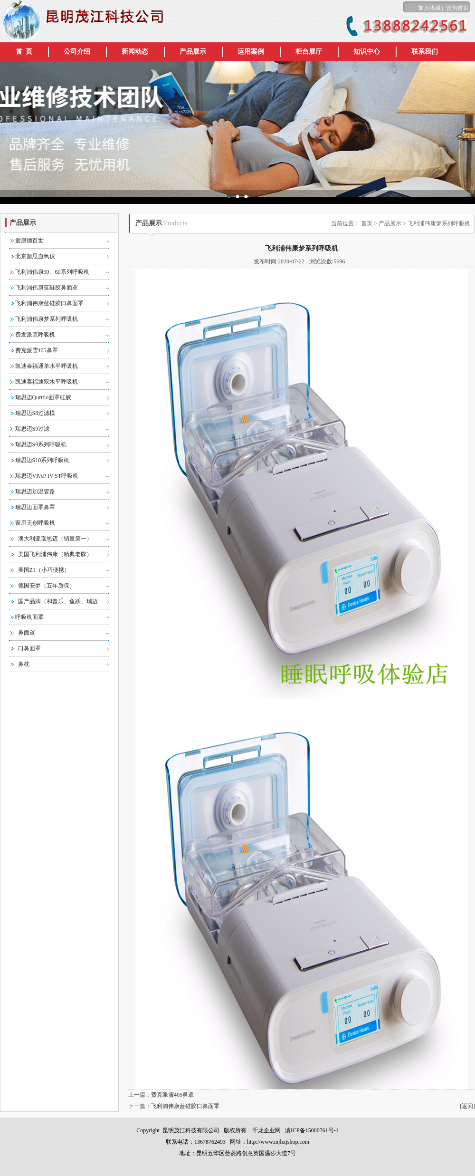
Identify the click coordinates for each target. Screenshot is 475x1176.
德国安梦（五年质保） (46, 585)
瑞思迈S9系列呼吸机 (41, 444)
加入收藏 (429, 8)
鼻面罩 (26, 632)
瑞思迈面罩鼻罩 (35, 507)
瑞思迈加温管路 (35, 491)
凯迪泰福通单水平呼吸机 (46, 366)
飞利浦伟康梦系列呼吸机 (46, 319)
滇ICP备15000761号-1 (311, 1130)
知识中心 (366, 51)
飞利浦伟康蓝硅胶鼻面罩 (46, 287)
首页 (366, 223)
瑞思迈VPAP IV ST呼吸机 (47, 475)
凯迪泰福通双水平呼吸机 (46, 381)
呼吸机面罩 (29, 617)
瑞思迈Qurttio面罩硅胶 (43, 397)
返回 (467, 1106)
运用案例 (251, 51)
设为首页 (457, 8)
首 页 (24, 51)
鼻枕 (23, 664)
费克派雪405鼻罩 (36, 350)
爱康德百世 (29, 240)
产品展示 (193, 51)
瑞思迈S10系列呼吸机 (42, 460)
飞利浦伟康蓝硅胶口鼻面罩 (49, 303)
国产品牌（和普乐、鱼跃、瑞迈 (58, 601)
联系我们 (424, 51)
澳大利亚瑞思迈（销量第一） (55, 538)
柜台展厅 (308, 51)
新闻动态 (135, 51)
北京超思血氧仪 (35, 256)
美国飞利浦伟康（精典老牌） (55, 554)
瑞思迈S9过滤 (32, 428)
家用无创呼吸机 (35, 523)
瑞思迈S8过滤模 (35, 413)
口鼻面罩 (29, 648)
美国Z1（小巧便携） (44, 570)
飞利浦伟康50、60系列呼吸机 (52, 272)
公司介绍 (77, 51)
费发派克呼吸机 (35, 334)
